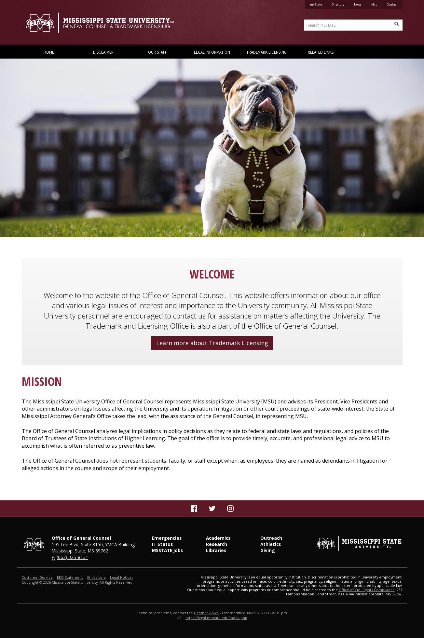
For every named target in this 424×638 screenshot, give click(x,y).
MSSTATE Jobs (167, 550)
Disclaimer (103, 52)
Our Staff (157, 52)
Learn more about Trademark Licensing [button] (212, 343)
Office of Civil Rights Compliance (367, 589)
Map (374, 4)
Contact (392, 4)
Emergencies (167, 538)
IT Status (162, 544)
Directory (338, 4)
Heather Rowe (206, 612)
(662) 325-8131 (72, 557)
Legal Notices (121, 577)
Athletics (270, 544)
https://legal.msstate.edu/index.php (216, 617)
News (358, 4)
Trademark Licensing (266, 52)
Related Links (321, 52)
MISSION (42, 381)
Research (216, 544)
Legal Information (212, 52)
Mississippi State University (38, 22)
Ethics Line (96, 577)
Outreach (271, 538)
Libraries (216, 550)
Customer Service (37, 577)
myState (316, 4)
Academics (218, 538)
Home (49, 52)
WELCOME (212, 274)
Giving (267, 550)
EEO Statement (70, 577)
